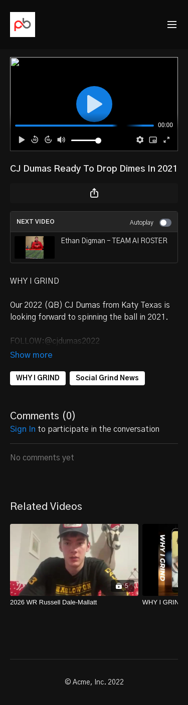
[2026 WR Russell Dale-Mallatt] (74, 602)
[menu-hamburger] (172, 25)
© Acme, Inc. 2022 (94, 682)
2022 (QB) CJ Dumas (63, 305)
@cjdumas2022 (72, 341)
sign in (23, 429)
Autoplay (150, 223)
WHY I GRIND (38, 378)
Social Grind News (107, 378)
